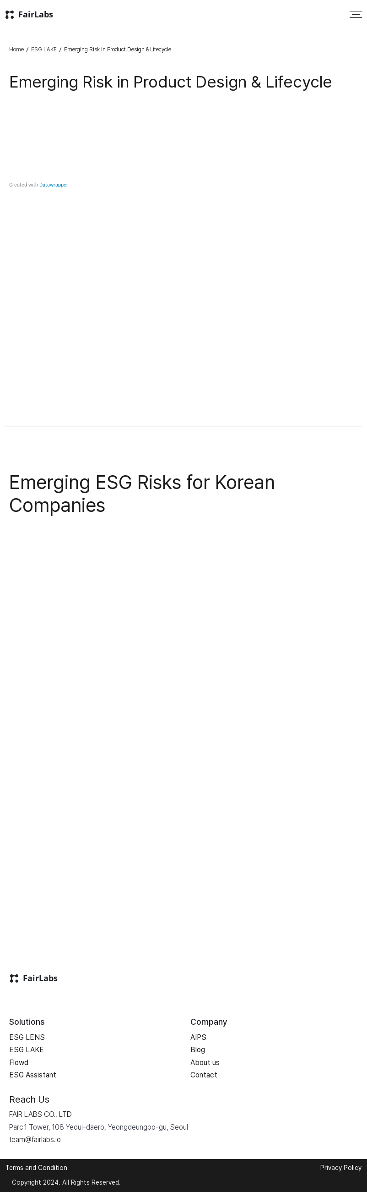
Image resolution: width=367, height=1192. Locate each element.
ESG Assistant (32, 1075)
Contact (203, 1075)
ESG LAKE (44, 49)
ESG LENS (27, 1037)
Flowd (18, 1062)
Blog (197, 1049)
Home (16, 49)
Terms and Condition (36, 1167)
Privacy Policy (341, 1167)
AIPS (198, 1037)
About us (205, 1062)
